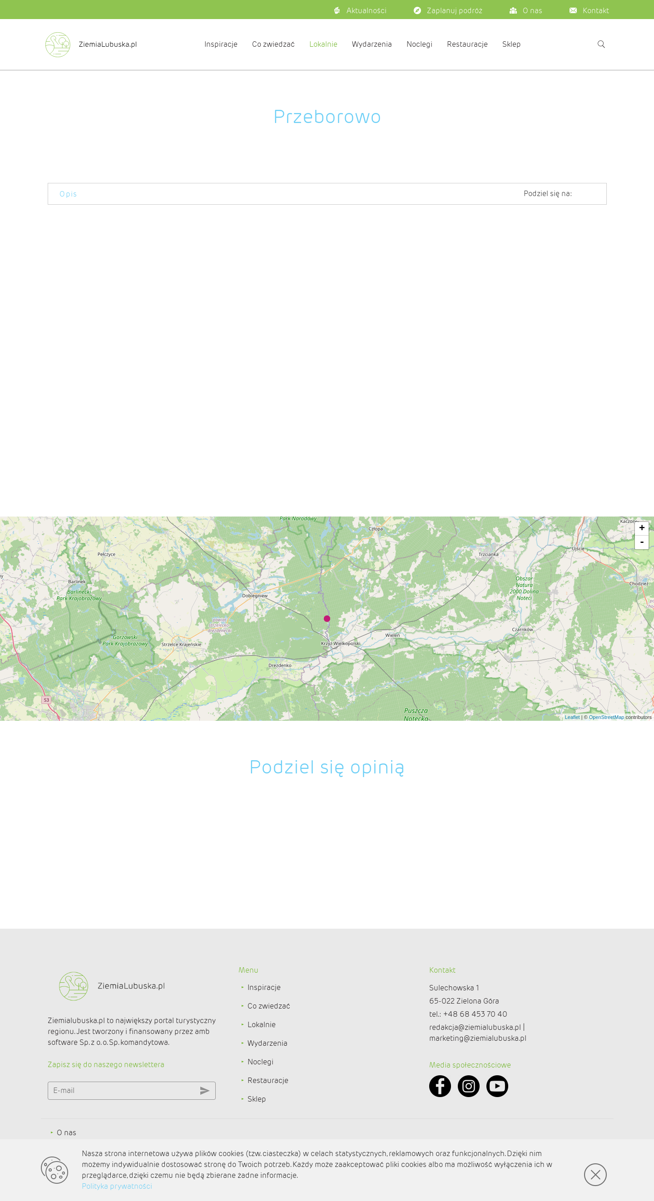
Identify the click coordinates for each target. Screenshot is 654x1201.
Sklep (511, 44)
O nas (66, 1132)
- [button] (642, 542)
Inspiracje (221, 44)
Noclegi (419, 44)
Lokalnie (323, 44)
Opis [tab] (68, 194)
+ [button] (642, 529)
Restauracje (467, 44)
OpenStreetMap (606, 717)
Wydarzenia (372, 44)
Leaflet (572, 717)
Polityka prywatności (117, 1186)
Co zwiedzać (273, 44)
